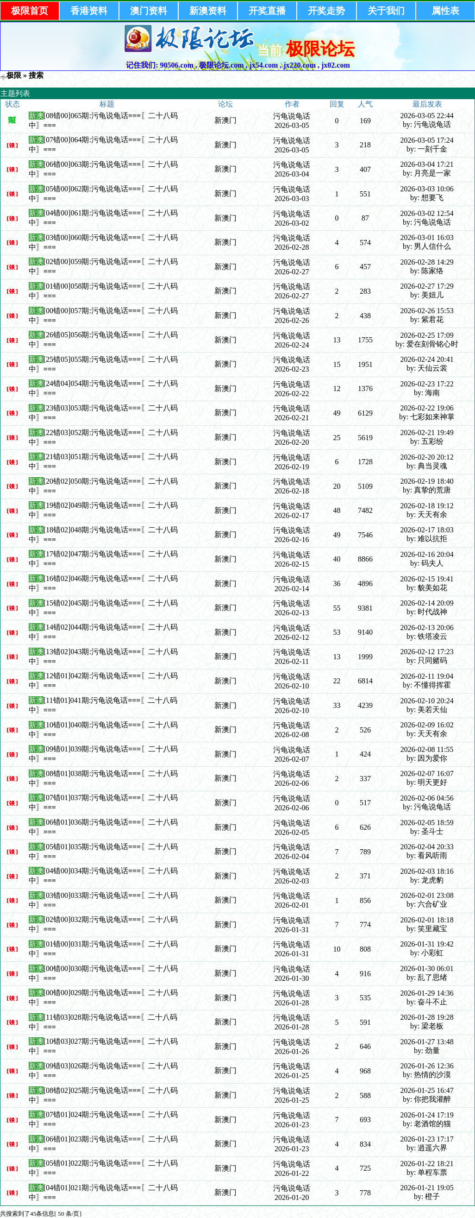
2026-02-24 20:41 (427, 359)
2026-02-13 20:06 (427, 627)
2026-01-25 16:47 (427, 1090)
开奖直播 (267, 11)
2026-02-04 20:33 (427, 847)
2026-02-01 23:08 (427, 895)
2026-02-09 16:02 (427, 725)
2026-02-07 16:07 (427, 773)
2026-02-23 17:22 (427, 384)
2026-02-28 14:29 (427, 262)
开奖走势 (326, 11)
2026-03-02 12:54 (427, 213)
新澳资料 (207, 11)
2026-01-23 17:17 (427, 1139)
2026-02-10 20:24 (427, 701)
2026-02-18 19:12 (427, 506)
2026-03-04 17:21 (427, 164)
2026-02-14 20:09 (427, 603)
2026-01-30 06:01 (427, 968)
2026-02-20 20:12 (427, 457)
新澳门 (225, 120)
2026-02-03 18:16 (427, 871)
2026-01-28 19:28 (427, 1017)
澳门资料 (148, 11)
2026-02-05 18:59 (427, 823)
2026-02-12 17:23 (427, 652)
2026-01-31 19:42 (427, 944)
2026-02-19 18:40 (427, 481)
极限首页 (29, 11)
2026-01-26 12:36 (427, 1066)
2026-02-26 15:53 (427, 311)
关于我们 (386, 11)
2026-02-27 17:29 (427, 286)
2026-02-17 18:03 (427, 530)
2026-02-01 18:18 (427, 920)
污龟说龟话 (291, 116)
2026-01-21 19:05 (427, 1188)
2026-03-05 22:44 (427, 116)
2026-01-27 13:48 (427, 1042)
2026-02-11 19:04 (427, 676)
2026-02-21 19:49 (427, 432)
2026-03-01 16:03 (427, 237)
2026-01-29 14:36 (427, 993)
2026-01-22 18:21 (427, 1164)
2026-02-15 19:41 (427, 579)
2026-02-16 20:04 (427, 554)
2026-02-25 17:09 (427, 335)
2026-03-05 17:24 (427, 140)
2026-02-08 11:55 (427, 749)
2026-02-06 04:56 (427, 798)
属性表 (445, 11)
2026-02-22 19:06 (427, 408)
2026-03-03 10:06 (427, 189)
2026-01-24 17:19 (427, 1115)
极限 (13, 75)
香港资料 (88, 11)
